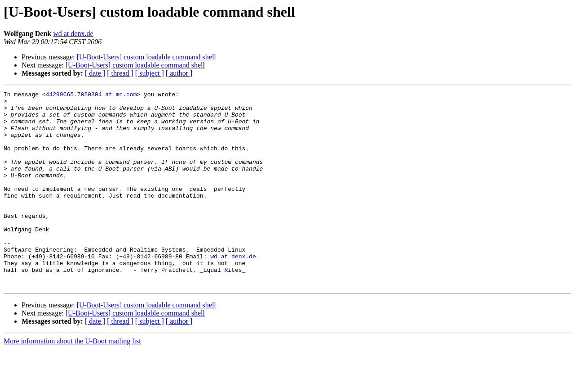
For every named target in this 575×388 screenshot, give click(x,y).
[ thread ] (120, 73)
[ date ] (95, 73)
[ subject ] (149, 73)
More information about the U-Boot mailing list (72, 380)
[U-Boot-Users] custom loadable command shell (146, 57)
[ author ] (179, 73)
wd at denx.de (73, 33)
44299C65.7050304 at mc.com (91, 95)
